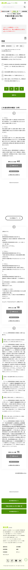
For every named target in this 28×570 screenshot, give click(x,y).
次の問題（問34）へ (14, 511)
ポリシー (18, 552)
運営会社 (5, 546)
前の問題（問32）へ (14, 500)
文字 (17, 46)
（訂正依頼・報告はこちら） (6, 50)
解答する (14, 95)
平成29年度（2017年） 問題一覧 (14, 506)
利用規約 (5, 552)
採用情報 (5, 549)
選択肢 (3, 46)
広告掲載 (18, 546)
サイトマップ (6, 554)
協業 (17, 549)
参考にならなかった (14, 171)
